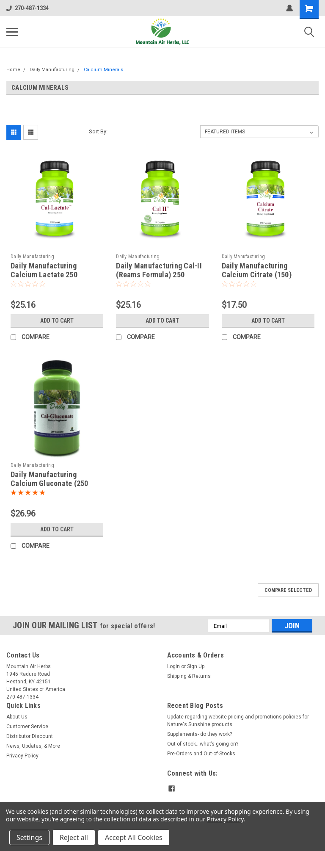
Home (13, 69)
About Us (17, 717)
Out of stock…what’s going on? (202, 744)
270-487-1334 (27, 8)
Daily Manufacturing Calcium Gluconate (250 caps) (49, 483)
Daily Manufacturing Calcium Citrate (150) (257, 270)
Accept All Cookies (133, 837)
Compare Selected (288, 590)
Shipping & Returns (189, 676)
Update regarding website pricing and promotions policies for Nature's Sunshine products (238, 720)
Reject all (74, 837)
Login (173, 666)
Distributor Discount (29, 736)
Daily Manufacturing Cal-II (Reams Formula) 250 (159, 270)
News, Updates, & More (33, 746)
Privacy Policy (22, 756)
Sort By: (98, 131)
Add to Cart (57, 320)
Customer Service (27, 726)
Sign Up (195, 666)
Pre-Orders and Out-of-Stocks (201, 754)
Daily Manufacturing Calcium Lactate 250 (44, 270)
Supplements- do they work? (199, 734)
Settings (29, 837)
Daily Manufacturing (52, 69)
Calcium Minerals (103, 69)
